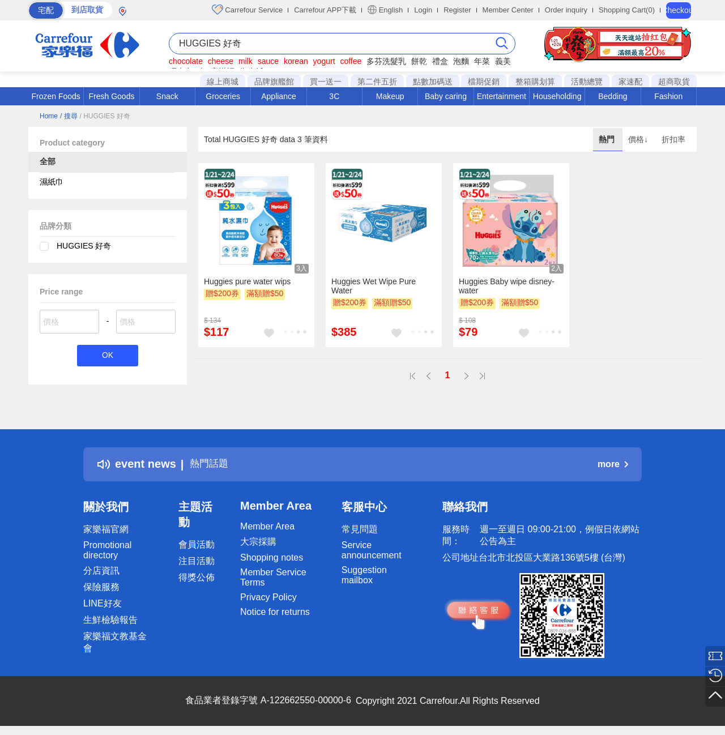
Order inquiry (566, 10)
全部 (48, 161)
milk (245, 61)
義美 (503, 61)
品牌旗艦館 (274, 81)
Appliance (278, 96)
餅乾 (419, 61)
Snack (167, 96)
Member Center (508, 10)
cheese (220, 61)
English (385, 9)
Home (49, 116)
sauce (268, 61)
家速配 (630, 81)
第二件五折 (377, 81)
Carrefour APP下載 (325, 10)
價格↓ (639, 139)
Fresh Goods (112, 96)
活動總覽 (587, 81)
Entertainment (501, 96)
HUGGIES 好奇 (84, 245)
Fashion (668, 96)
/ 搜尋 (69, 116)
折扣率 (673, 139)
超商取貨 (674, 81)
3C (334, 96)
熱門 (608, 139)
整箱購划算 (535, 81)
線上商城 (222, 81)
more (613, 464)
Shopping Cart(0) (627, 10)
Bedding (612, 96)
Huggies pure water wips (247, 281)
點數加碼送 (433, 81)
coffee (350, 61)
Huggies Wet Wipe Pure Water (373, 286)
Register (457, 10)
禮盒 (440, 61)
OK (107, 356)
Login (423, 10)
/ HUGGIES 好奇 (104, 116)
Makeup (390, 96)
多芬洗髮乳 (386, 61)
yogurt (324, 61)
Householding (557, 96)
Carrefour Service (247, 10)
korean (296, 61)
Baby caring (446, 96)
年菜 (482, 61)
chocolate (186, 61)
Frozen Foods (55, 96)
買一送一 (326, 81)
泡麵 (461, 61)
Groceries (223, 96)
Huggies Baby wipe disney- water (507, 286)
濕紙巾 (51, 181)
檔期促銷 (484, 81)
